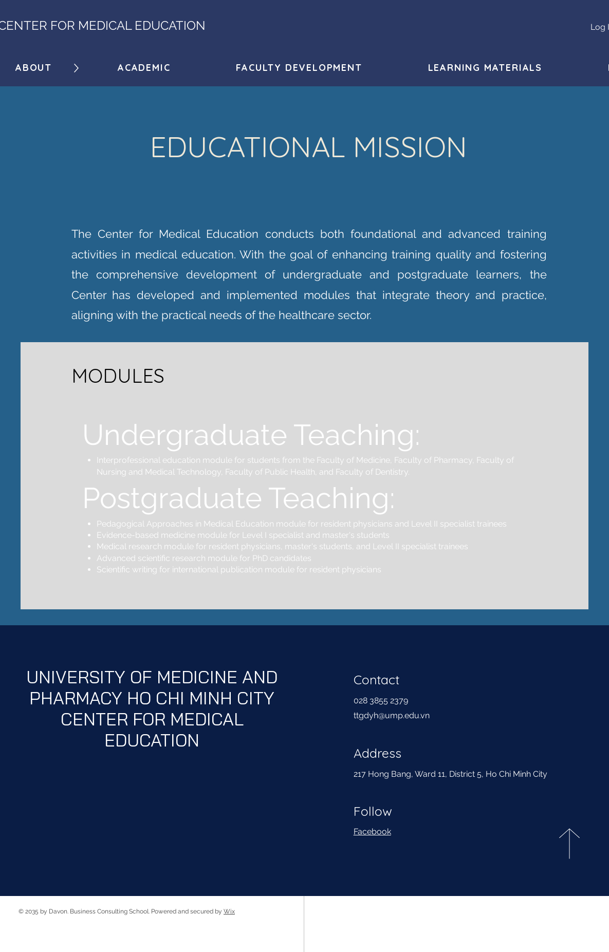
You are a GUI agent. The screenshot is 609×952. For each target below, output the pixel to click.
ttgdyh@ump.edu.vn (392, 715)
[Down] (76, 68)
